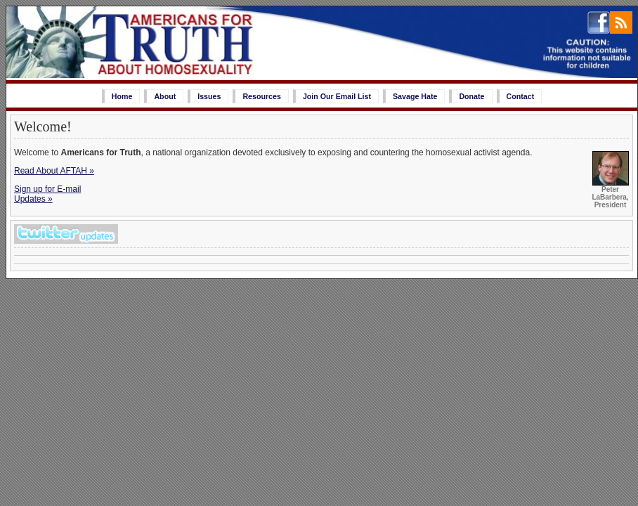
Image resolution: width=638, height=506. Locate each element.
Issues (209, 96)
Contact (521, 96)
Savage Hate (415, 96)
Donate (471, 96)
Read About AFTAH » (54, 171)
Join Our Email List (337, 96)
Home (122, 96)
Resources (261, 96)
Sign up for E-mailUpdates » (47, 194)
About (165, 96)
